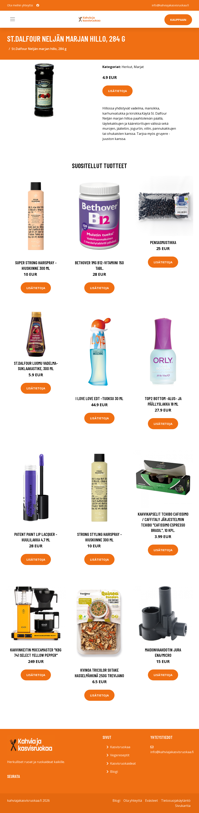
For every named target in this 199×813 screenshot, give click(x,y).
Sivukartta (182, 805)
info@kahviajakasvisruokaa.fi (170, 5)
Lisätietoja (117, 91)
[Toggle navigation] (12, 19)
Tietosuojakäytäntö (175, 800)
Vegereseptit (119, 755)
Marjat (139, 67)
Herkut (127, 67)
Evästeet (151, 800)
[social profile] (38, 5)
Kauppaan (178, 20)
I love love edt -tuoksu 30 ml (99, 398)
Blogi (114, 771)
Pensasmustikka (163, 242)
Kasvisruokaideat (123, 763)
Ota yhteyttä (132, 800)
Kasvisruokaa (120, 747)
